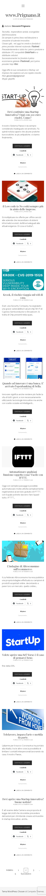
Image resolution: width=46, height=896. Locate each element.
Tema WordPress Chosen (13, 891)
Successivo (26, 874)
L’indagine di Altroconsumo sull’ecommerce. (23, 551)
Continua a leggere (23, 146)
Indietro (9, 870)
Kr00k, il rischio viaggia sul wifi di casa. (23, 279)
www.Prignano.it (23, 15)
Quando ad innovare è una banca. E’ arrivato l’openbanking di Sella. (23, 368)
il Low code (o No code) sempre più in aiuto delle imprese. (23, 191)
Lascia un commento (24, 173)
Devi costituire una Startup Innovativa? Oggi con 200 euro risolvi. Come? (23, 96)
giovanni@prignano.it (15, 76)
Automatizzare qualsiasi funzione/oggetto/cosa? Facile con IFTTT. (23, 456)
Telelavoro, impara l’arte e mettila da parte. (23, 719)
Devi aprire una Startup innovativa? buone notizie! (23, 800)
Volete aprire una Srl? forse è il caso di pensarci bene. (23, 639)
